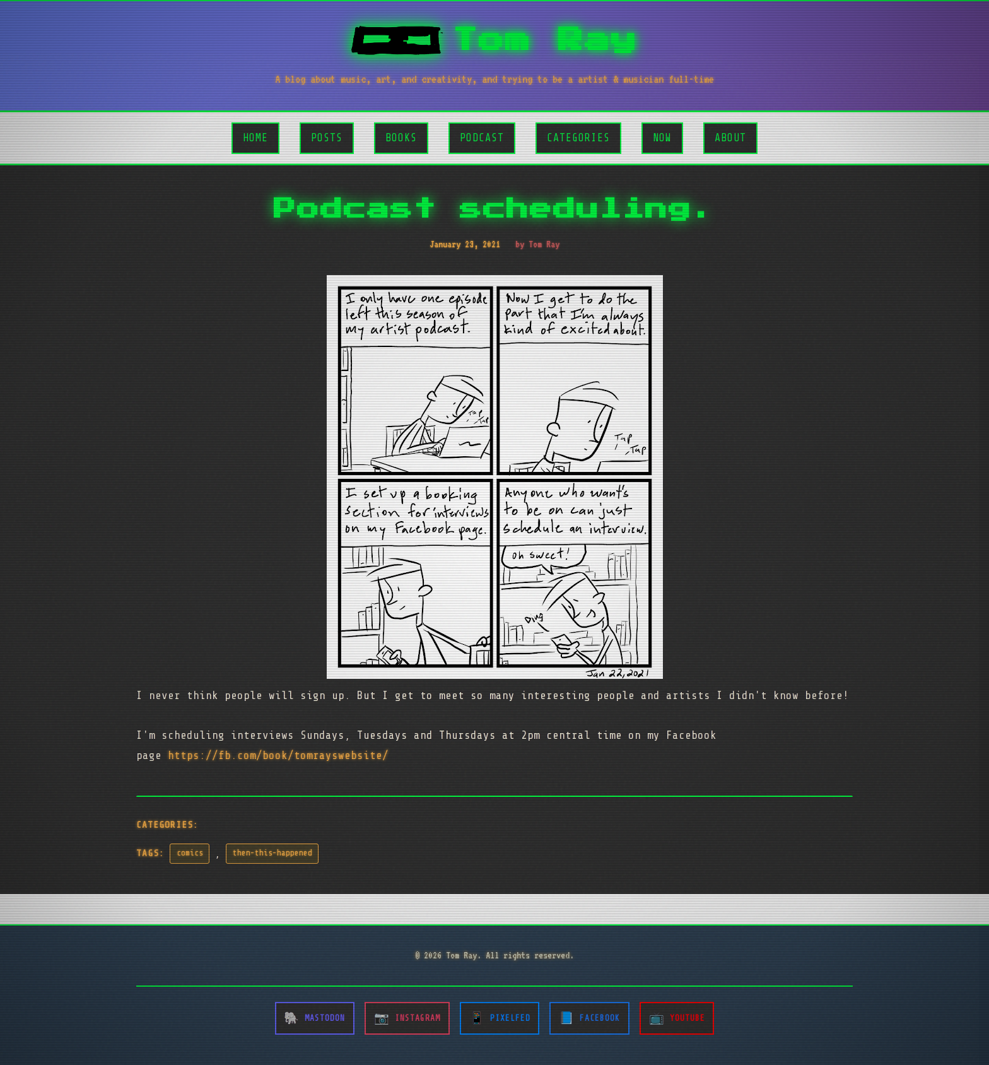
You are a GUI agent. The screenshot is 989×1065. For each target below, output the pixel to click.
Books (401, 138)
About (730, 138)
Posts (326, 138)
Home (255, 138)
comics (190, 853)
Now (662, 138)
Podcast (482, 138)
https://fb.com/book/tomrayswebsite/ (278, 755)
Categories (578, 138)
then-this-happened (272, 853)
